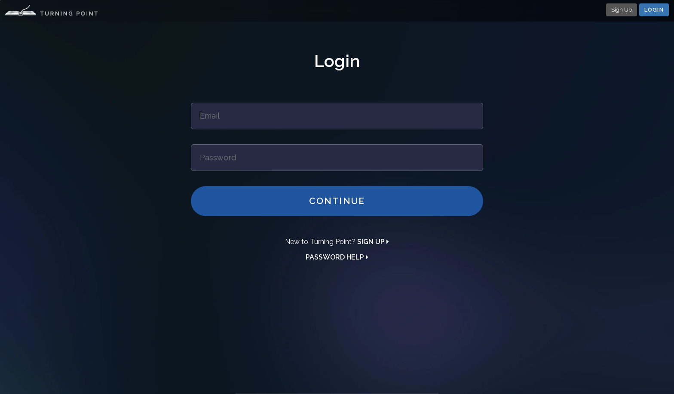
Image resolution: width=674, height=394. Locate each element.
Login (654, 9)
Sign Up (621, 9)
